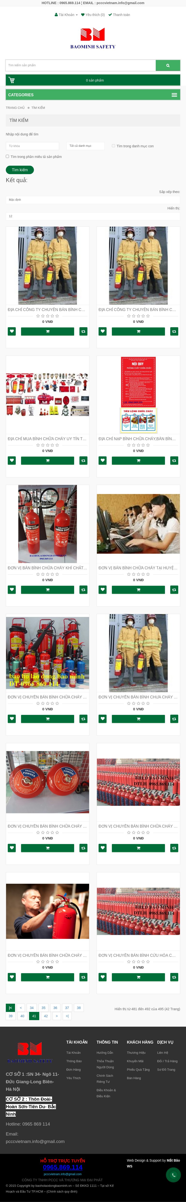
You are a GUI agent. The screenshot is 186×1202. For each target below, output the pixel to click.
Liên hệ (162, 1052)
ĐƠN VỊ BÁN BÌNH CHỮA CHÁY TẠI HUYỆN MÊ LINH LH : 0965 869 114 (138, 568)
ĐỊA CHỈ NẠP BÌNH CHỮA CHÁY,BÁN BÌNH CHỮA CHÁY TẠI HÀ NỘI (138, 439)
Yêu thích (73, 1078)
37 (67, 1008)
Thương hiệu (136, 1052)
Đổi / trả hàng (167, 1061)
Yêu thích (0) (95, 15)
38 (79, 1008)
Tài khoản (76, 1042)
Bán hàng (134, 1078)
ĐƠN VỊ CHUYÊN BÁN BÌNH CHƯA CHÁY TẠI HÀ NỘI (138, 697)
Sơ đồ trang (166, 1069)
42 (46, 1016)
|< (10, 1008)
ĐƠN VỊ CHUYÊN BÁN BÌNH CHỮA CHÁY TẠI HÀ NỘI (47, 697)
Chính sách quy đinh (62, 1191)
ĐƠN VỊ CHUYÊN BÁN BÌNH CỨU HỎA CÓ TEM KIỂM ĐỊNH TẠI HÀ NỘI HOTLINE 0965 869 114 (138, 955)
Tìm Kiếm (38, 108)
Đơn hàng (73, 1069)
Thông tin (107, 1042)
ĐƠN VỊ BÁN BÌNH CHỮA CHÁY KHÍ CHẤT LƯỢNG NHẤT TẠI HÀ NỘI (47, 568)
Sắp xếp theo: (169, 192)
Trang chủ (15, 108)
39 (11, 1016)
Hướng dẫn (105, 1052)
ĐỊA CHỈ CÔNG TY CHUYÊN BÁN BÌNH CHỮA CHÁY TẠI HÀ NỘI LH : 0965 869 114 (47, 310)
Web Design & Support (144, 1160)
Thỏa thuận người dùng (105, 1064)
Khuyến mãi (135, 1061)
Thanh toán (119, 15)
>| (67, 1016)
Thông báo (74, 1061)
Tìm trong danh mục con (131, 146)
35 (44, 1008)
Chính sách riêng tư (105, 1078)
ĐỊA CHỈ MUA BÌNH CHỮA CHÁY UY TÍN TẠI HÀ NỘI (47, 439)
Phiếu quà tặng (138, 1069)
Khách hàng (140, 1042)
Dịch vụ (165, 1042)
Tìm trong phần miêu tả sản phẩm (34, 157)
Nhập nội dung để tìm (22, 134)
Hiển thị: (174, 208)
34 (32, 1008)
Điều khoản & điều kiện (106, 1093)
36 (55, 1008)
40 (22, 1016)
